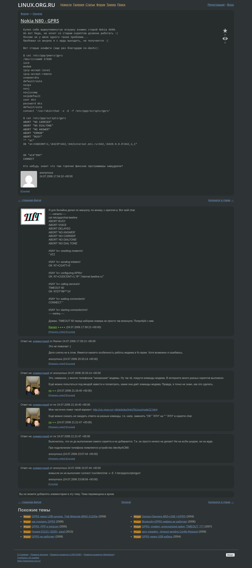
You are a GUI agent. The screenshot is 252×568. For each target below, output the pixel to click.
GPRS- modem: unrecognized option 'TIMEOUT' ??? (173, 526)
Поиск (121, 4)
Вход (230, 4)
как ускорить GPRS (43, 521)
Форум (100, 4)
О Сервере (22, 554)
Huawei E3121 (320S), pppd (48, 531)
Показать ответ (57, 332)
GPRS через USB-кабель (157, 536)
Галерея (78, 4)
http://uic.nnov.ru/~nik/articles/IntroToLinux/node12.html (125, 409)
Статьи (90, 4)
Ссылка (25, 191)
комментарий (41, 341)
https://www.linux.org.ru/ (29, 561)
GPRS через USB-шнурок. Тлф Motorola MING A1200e (65, 516)
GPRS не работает (43, 536)
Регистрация (216, 4)
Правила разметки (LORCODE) (66, 554)
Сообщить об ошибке (28, 557)
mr (50, 390)
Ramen (53, 327)
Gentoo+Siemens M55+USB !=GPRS (163, 516)
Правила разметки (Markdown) (99, 554)
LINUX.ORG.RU (36, 4)
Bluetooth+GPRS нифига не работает (164, 521)
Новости (66, 4)
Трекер (111, 4)
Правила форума (39, 554)
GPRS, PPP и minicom (45, 526)
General (37, 13)
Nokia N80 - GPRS (40, 20)
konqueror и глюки (219, 200)
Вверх (230, 555)
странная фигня (31, 200)
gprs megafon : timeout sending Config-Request (170, 531)
